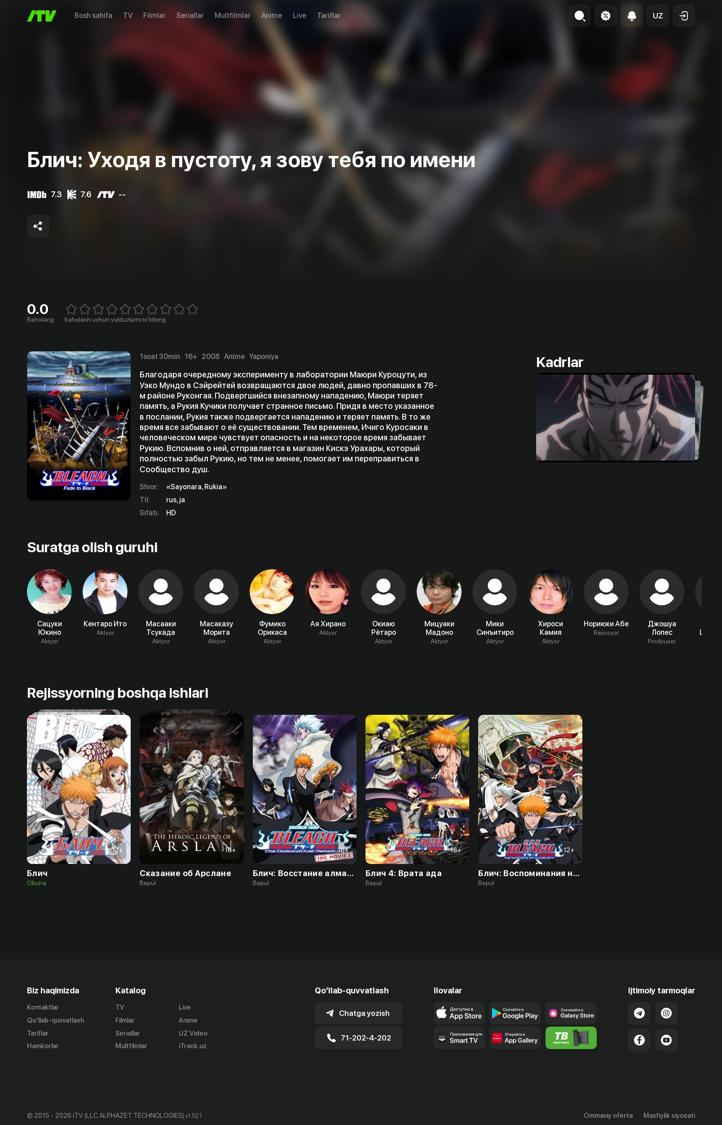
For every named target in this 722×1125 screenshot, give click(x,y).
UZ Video (193, 1033)
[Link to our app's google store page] (515, 1013)
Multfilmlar (233, 15)
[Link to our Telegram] (639, 1013)
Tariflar (329, 15)
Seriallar (190, 15)
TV (127, 15)
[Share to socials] (38, 226)
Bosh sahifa (93, 15)
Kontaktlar (43, 1007)
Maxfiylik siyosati (669, 1116)
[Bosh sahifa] (42, 16)
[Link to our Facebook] (639, 1040)
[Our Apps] (459, 1038)
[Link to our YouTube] (666, 1040)
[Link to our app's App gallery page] (515, 1038)
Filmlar (154, 15)
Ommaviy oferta (608, 1116)
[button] (658, 15)
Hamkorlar (43, 1046)
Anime (271, 15)
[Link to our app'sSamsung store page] (571, 1013)
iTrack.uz (193, 1046)
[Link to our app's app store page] (459, 1013)
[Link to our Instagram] (666, 1013)
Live (299, 15)
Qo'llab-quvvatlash (55, 1020)
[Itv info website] (571, 1038)
